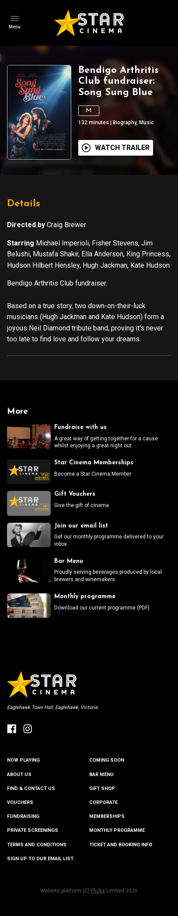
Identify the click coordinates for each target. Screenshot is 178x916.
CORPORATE (103, 802)
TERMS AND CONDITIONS (36, 845)
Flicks (98, 891)
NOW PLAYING (23, 760)
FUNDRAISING (23, 816)
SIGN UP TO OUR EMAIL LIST (40, 859)
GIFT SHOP (102, 788)
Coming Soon (106, 760)
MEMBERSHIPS (107, 816)
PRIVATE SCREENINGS (32, 830)
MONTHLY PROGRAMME (117, 830)
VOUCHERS (20, 802)
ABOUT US (19, 774)
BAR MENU (101, 774)
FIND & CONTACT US (31, 788)
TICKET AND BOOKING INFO (120, 845)
